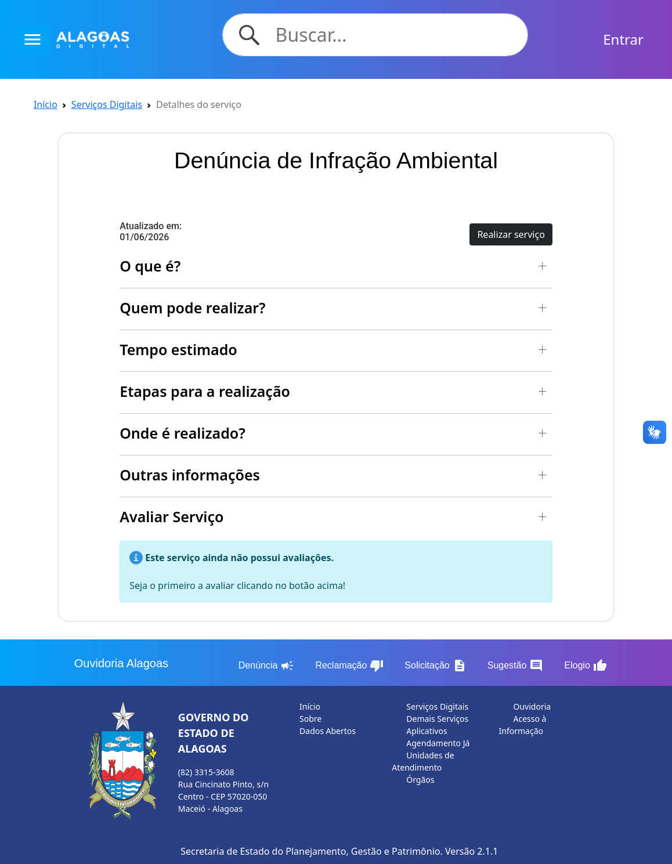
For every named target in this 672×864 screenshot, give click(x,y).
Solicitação (435, 666)
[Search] (395, 34)
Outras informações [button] (190, 475)
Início (45, 104)
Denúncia (267, 666)
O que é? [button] (150, 266)
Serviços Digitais (106, 104)
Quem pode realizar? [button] (192, 307)
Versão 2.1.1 (471, 851)
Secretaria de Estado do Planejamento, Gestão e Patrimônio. (311, 851)
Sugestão (515, 666)
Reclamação (349, 666)
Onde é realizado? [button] (182, 433)
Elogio (585, 666)
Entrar (623, 39)
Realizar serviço (510, 234)
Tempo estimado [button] (178, 349)
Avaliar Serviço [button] (171, 516)
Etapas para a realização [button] (205, 391)
